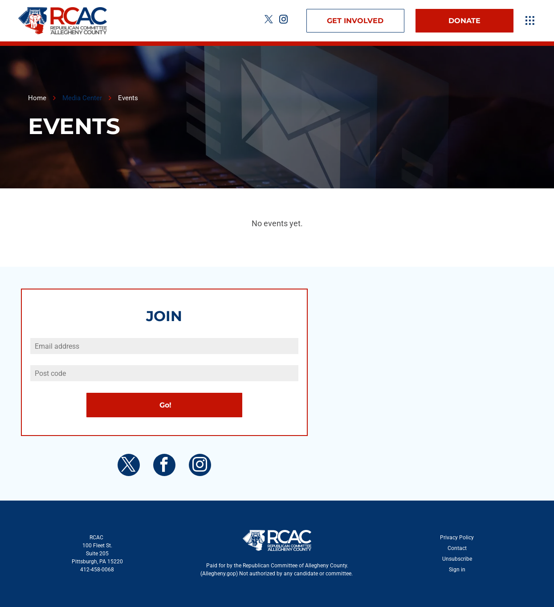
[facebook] (164, 466)
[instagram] (283, 20)
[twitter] (269, 20)
